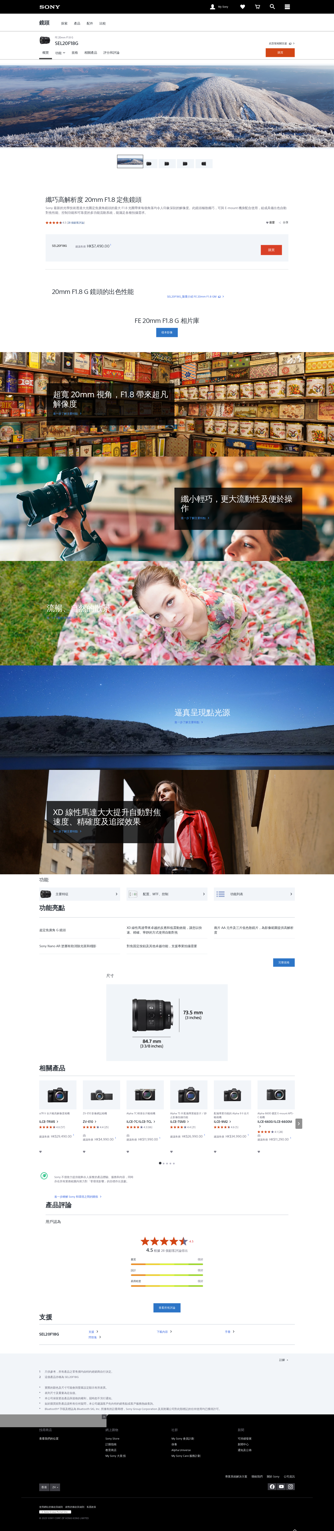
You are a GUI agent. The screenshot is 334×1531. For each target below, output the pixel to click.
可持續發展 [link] (245, 1438)
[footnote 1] (110, 245)
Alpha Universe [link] (181, 1450)
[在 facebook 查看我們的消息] (272, 1486)
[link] (49, 6)
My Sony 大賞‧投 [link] (115, 1456)
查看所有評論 (167, 1308)
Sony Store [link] (112, 1438)
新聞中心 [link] (243, 1444)
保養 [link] (174, 1444)
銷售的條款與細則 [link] (74, 1506)
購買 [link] (280, 52)
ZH (54, 1487)
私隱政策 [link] (91, 1506)
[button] (130, 161)
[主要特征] (79, 894)
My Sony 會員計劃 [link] (182, 1438)
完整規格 (283, 962)
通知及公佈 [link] (245, 1450)
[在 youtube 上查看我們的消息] (281, 1486)
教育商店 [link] (111, 1450)
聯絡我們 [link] (257, 1476)
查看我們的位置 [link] (49, 1438)
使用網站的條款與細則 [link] (51, 1506)
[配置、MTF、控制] (167, 894)
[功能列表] (254, 894)
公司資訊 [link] (289, 1476)
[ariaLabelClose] (287, 7)
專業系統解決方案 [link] (236, 1476)
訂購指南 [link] (111, 1444)
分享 (283, 222)
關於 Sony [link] (273, 1476)
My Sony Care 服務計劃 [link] (185, 1456)
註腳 (282, 1360)
